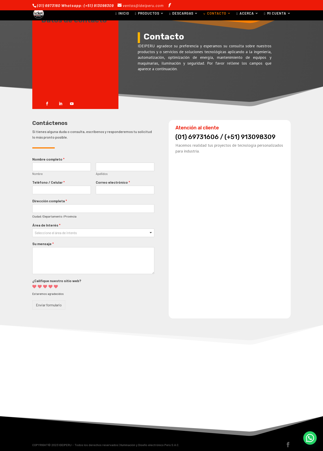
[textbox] (64, 233)
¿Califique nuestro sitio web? (56, 281)
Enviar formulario (49, 305)
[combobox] (93, 233)
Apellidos (102, 174)
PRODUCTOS (147, 13)
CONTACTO (214, 13)
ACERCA (245, 13)
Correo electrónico (113, 182)
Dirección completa (49, 201)
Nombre (37, 174)
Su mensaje (43, 244)
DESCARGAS (181, 13)
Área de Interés (46, 225)
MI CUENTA (275, 13)
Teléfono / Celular (48, 182)
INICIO (122, 13)
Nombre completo (48, 159)
